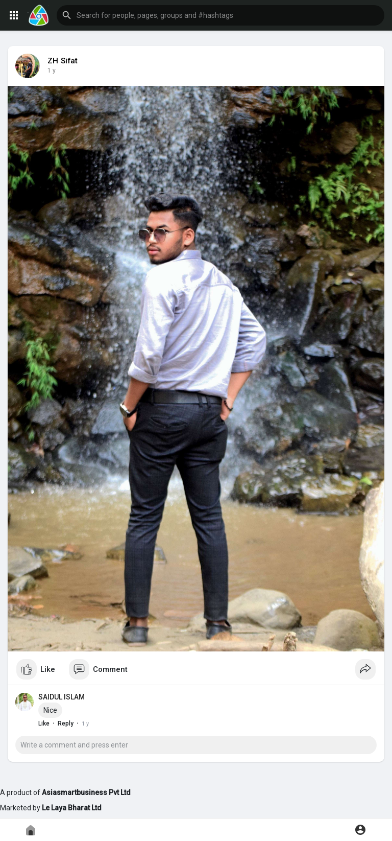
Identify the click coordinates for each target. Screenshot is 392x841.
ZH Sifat (62, 60)
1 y (51, 70)
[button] (220, 15)
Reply (66, 723)
